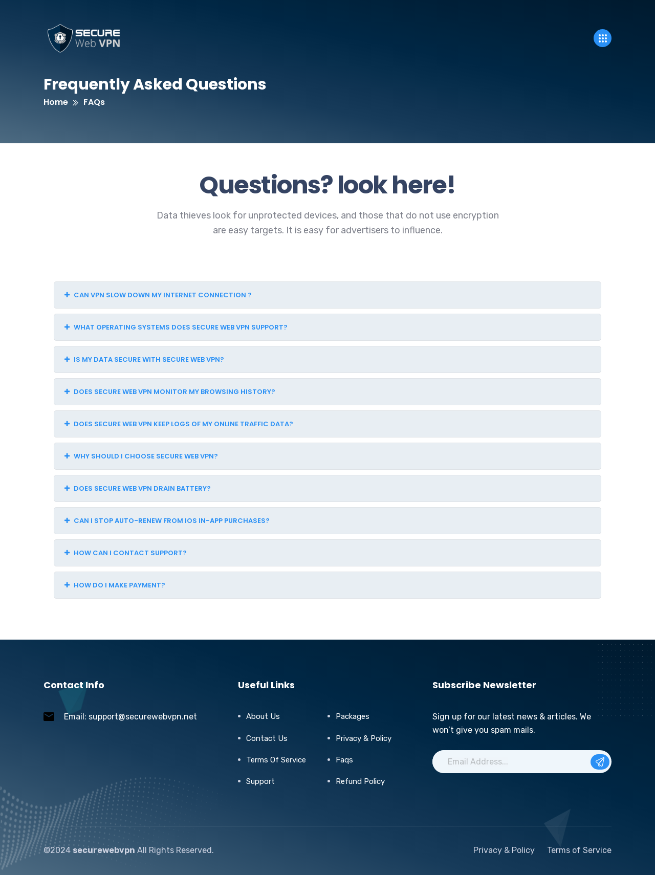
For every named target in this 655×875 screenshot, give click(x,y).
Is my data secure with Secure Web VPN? (144, 359)
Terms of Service (276, 759)
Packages (352, 716)
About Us (263, 716)
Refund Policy (360, 781)
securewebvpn (104, 850)
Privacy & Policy (363, 738)
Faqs (344, 759)
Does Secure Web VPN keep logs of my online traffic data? (178, 424)
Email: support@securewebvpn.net (130, 716)
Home (55, 102)
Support (260, 781)
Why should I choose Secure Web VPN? (141, 456)
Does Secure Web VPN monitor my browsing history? (169, 392)
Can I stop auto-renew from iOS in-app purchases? (167, 521)
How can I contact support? (125, 553)
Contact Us (267, 738)
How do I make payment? (114, 585)
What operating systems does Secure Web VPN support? (176, 327)
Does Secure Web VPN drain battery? (137, 488)
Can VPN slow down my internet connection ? (158, 295)
